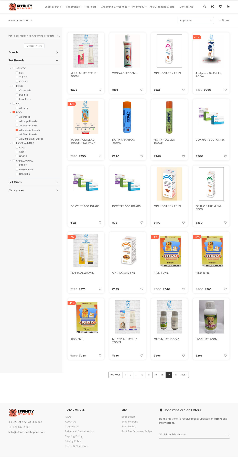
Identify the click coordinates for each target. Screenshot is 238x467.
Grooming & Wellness (114, 6)
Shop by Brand (130, 432)
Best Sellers (129, 427)
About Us (70, 432)
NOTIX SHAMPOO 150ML (123, 144)
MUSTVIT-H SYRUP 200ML (124, 350)
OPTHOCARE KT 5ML (167, 211)
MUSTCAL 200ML (82, 279)
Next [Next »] (184, 385)
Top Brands (73, 6)
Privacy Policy (73, 451)
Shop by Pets (53, 6)
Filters (224, 20)
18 (175, 385)
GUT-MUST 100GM (166, 348)
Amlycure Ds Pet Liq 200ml (209, 75)
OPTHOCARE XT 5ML (167, 73)
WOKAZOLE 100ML (124, 73)
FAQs (68, 427)
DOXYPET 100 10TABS (126, 211)
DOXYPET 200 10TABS (85, 211)
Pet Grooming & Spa (161, 6)
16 (162, 385)
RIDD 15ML (202, 279)
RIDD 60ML (161, 279)
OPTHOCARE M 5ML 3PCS (209, 212)
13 (142, 385)
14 (149, 385)
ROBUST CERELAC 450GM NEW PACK (82, 144)
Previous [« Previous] (116, 385)
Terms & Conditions (77, 456)
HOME (11, 20)
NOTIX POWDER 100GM (164, 144)
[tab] (34, 52)
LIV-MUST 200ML (207, 348)
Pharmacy (138, 6)
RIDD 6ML (76, 348)
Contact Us (186, 6)
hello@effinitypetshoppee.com (26, 442)
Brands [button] (33, 52)
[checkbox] (14, 68)
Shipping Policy (73, 446)
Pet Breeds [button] (33, 60)
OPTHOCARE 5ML (124, 279)
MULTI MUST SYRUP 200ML (83, 75)
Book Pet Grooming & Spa (137, 441)
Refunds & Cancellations (79, 441)
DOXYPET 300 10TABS (210, 142)
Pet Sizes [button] (33, 182)
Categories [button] (33, 190)
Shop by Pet (129, 437)
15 (156, 385)
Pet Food (90, 6)
